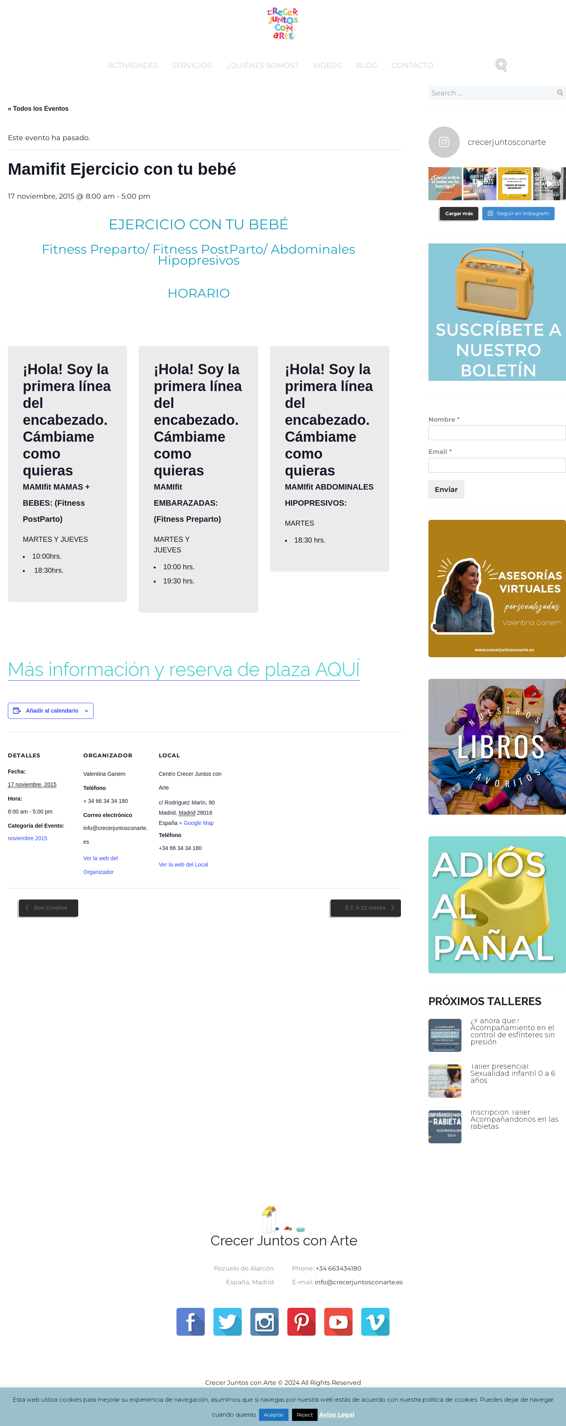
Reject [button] (305, 1414)
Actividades (133, 65)
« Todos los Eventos (38, 108)
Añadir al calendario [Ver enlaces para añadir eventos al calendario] (52, 711)
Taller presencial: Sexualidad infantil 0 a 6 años (513, 1072)
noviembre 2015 (27, 838)
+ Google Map (196, 823)
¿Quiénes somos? (262, 65)
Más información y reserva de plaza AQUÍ (184, 669)
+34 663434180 (338, 1268)
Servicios (192, 65)
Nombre (443, 419)
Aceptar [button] (274, 1414)
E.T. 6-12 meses (366, 908)
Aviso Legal (337, 1414)
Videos (327, 65)
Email (440, 451)
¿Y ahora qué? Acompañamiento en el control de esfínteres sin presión (513, 1030)
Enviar (446, 488)
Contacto (412, 65)
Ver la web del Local (183, 864)
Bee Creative (50, 908)
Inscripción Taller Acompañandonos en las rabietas (515, 1118)
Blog (366, 65)
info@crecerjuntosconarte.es (359, 1282)
